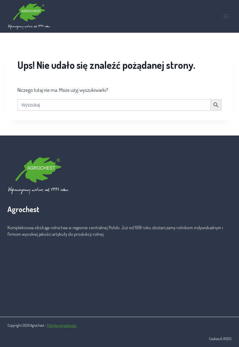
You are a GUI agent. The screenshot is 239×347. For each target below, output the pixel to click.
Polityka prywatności (62, 325)
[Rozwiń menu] (226, 16)
